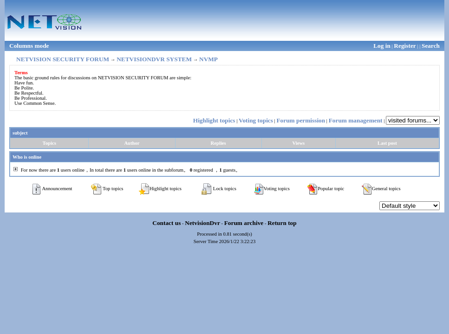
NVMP (208, 59)
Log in (381, 45)
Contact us (166, 222)
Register (405, 45)
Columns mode (29, 45)
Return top (282, 222)
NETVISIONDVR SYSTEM (154, 59)
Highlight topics (214, 120)
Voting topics (256, 120)
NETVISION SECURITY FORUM (62, 59)
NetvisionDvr (202, 222)
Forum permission (300, 120)
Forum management (356, 120)
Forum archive (244, 222)
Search (431, 45)
